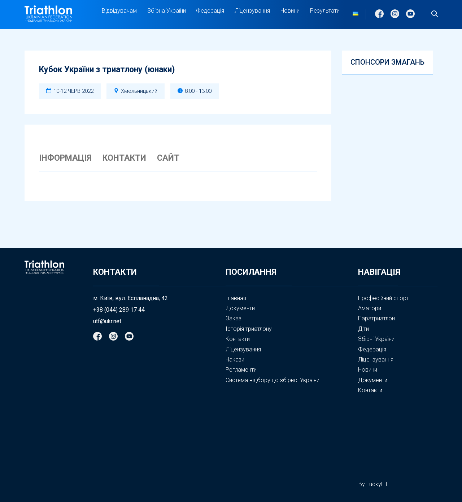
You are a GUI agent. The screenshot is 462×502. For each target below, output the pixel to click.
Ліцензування (252, 10)
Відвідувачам (119, 11)
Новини (290, 10)
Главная (236, 298)
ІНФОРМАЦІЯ (65, 158)
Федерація (210, 11)
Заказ (233, 318)
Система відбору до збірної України (272, 380)
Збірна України (166, 11)
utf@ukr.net (107, 321)
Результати (325, 10)
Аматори (369, 308)
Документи (240, 308)
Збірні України (376, 339)
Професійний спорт (383, 298)
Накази (235, 359)
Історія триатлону (249, 328)
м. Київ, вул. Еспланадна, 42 (130, 298)
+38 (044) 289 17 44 (119, 310)
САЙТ (168, 158)
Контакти (238, 339)
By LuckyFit (372, 484)
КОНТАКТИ (124, 158)
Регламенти (241, 369)
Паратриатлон (376, 318)
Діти (363, 328)
